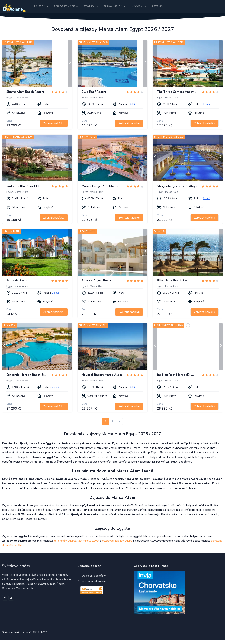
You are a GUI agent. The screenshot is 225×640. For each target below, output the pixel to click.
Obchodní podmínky (92, 576)
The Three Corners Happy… (176, 92)
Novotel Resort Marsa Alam (102, 375)
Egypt (9, 97)
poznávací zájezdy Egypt (117, 541)
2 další (55, 292)
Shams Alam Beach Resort (25, 92)
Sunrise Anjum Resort (97, 280)
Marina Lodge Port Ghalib (100, 186)
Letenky (158, 6)
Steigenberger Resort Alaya (177, 186)
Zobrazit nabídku (53, 123)
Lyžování (137, 6)
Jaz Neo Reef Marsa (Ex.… (175, 375)
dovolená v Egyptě (64, 541)
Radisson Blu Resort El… (23, 186)
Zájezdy (39, 6)
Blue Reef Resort (94, 92)
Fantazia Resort (17, 280)
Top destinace (64, 6)
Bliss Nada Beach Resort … (176, 280)
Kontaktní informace (92, 581)
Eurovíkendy (113, 6)
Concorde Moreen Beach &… (26, 375)
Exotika (89, 6)
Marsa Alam (21, 97)
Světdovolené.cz (16, 565)
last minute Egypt (88, 541)
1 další (131, 104)
